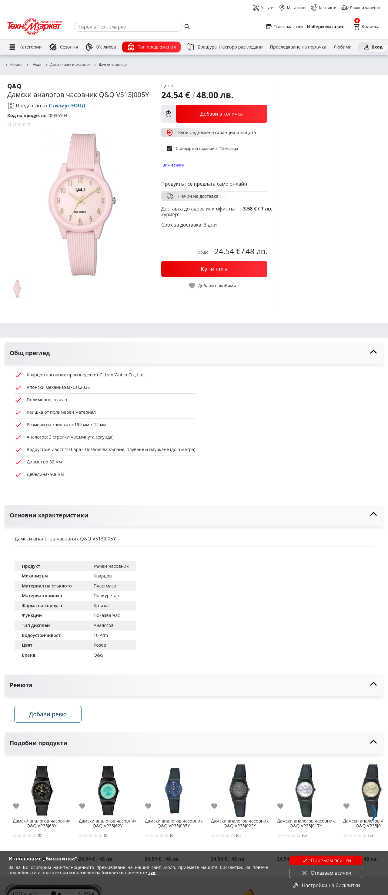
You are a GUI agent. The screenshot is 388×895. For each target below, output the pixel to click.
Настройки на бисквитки (326, 885)
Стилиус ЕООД (67, 105)
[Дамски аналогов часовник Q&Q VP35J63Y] (41, 788)
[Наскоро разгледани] (241, 47)
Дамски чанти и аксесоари (67, 65)
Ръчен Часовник (111, 566)
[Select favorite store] (305, 26)
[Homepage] (34, 26)
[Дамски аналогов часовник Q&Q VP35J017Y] (305, 788)
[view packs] (214, 114)
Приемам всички (326, 860)
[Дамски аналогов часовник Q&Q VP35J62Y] (107, 788)
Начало (13, 65)
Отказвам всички (326, 872)
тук (152, 872)
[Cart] (366, 26)
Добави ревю (48, 714)
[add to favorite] (19, 806)
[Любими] (342, 47)
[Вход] (373, 47)
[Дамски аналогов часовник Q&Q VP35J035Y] (173, 788)
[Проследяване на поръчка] (298, 47)
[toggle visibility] (194, 353)
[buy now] (214, 269)
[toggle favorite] (212, 286)
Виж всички (173, 165)
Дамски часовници (110, 65)
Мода (33, 64)
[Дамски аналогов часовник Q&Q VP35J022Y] (239, 788)
